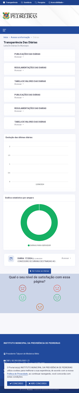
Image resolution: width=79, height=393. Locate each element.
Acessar (19, 57)
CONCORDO (16, 383)
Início (6, 37)
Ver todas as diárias (39, 271)
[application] (40, 164)
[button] (39, 245)
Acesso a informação (20, 37)
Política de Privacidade (17, 374)
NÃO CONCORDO (38, 383)
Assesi (30, 389)
